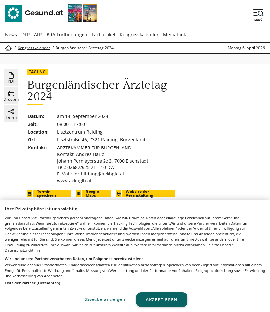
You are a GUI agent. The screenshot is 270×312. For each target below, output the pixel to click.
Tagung (37, 72)
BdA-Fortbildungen (67, 34)
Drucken (11, 96)
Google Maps (87, 193)
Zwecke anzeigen (105, 299)
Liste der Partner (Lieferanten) (32, 283)
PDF (11, 78)
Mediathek (174, 34)
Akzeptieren (162, 300)
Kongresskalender (139, 34)
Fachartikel (103, 34)
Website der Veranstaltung (134, 193)
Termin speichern (41, 193)
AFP (38, 34)
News (11, 34)
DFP (26, 34)
